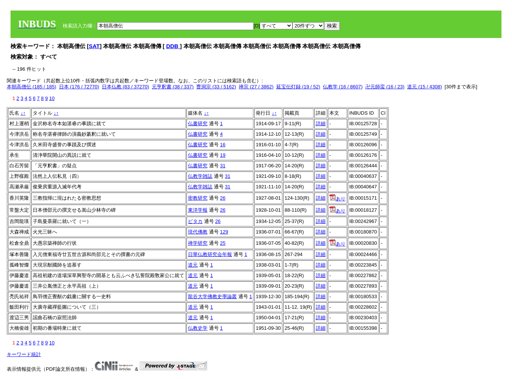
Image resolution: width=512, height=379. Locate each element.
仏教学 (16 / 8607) (343, 86)
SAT (94, 46)
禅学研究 (198, 243)
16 (222, 144)
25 (222, 243)
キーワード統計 (24, 354)
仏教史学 (198, 328)
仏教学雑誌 (200, 176)
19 (222, 155)
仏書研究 (198, 123)
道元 (193, 265)
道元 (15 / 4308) (424, 86)
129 (224, 232)
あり (337, 199)
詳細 (321, 123)
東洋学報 (198, 210)
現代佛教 (198, 232)
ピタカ (195, 221)
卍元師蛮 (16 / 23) (384, 86)
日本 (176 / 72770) (79, 86)
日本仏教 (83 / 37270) (125, 86)
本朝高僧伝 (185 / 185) (31, 86)
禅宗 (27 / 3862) (256, 86)
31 (222, 165)
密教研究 (198, 198)
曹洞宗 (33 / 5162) (216, 86)
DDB (173, 46)
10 (52, 98)
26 (222, 198)
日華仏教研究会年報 (210, 254)
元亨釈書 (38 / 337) (173, 86)
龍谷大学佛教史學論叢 (212, 296)
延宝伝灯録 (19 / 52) (298, 86)
